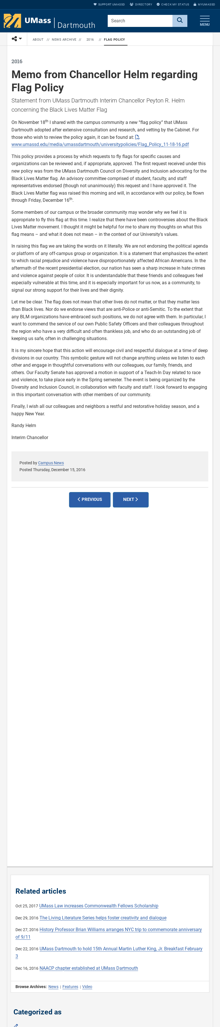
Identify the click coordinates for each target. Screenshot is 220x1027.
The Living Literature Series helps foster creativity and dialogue (103, 918)
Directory (141, 4)
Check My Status (173, 4)
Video (87, 986)
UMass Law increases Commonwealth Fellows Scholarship (98, 905)
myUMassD (204, 4)
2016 (90, 40)
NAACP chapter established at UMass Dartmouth (89, 968)
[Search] (179, 21)
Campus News (51, 463)
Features (70, 986)
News (53, 986)
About (38, 40)
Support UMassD (109, 4)
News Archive (64, 40)
